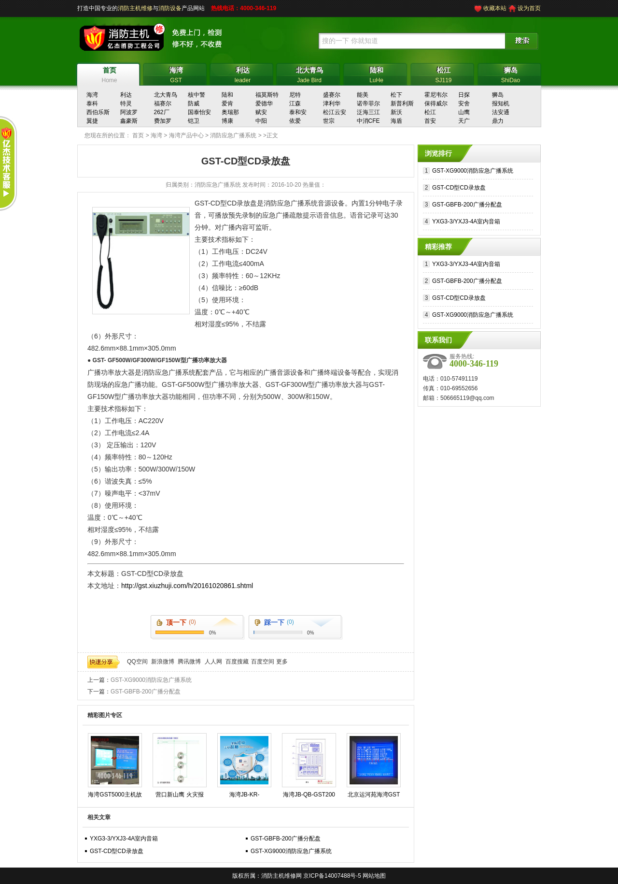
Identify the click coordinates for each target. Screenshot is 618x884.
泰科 (92, 103)
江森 (295, 103)
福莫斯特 (267, 94)
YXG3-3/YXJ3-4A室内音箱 (124, 838)
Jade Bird (309, 74)
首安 (430, 121)
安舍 (464, 103)
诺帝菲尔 (368, 103)
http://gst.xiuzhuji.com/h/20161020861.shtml (187, 585)
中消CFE (368, 121)
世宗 (329, 121)
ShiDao (510, 74)
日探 (464, 94)
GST (176, 74)
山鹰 (464, 112)
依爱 (295, 121)
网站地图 (374, 875)
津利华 (331, 103)
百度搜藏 (237, 661)
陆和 (227, 94)
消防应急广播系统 (233, 135)
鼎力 (498, 121)
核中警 (196, 94)
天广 (464, 121)
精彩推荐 (438, 246)
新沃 (396, 112)
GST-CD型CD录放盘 (116, 851)
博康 (227, 121)
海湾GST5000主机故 (114, 794)
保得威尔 (436, 103)
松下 (396, 94)
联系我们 (438, 340)
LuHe (376, 74)
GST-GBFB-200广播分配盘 (146, 691)
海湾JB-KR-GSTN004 (244, 796)
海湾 (92, 94)
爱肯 (227, 103)
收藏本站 (494, 8)
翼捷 (92, 121)
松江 (430, 112)
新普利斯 (402, 103)
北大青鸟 (165, 94)
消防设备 (170, 8)
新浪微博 (162, 661)
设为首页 (529, 8)
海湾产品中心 (186, 135)
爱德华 (264, 103)
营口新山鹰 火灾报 (179, 794)
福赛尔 (162, 103)
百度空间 (262, 661)
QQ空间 (137, 661)
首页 (138, 135)
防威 (193, 103)
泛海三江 (368, 112)
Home (109, 74)
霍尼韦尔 (436, 94)
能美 (362, 94)
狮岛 (498, 94)
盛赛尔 (331, 94)
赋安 (261, 112)
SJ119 (443, 74)
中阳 (261, 121)
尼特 (295, 94)
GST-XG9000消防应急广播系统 (151, 680)
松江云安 (334, 112)
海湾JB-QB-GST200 (309, 794)
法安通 (500, 112)
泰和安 (298, 112)
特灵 (126, 103)
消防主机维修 (135, 8)
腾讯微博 (189, 661)
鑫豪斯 (129, 121)
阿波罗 (129, 112)
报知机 (500, 103)
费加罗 (162, 121)
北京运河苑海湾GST (374, 794)
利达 (126, 94)
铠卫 (193, 121)
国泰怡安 (199, 112)
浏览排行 (438, 153)
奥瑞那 (230, 112)
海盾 (396, 121)
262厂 (161, 112)
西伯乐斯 (98, 112)
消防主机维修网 (281, 875)
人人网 (213, 661)
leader (243, 74)
